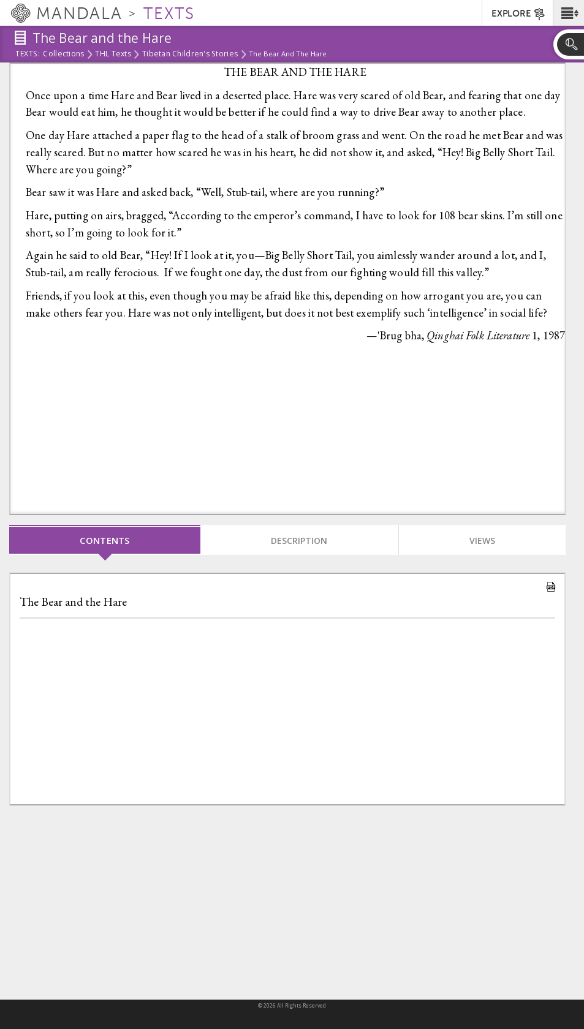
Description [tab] (299, 540)
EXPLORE (518, 14)
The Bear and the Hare (73, 601)
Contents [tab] (105, 540)
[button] (568, 13)
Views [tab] (482, 540)
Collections (63, 54)
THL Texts (113, 54)
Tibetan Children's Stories (190, 54)
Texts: (27, 54)
